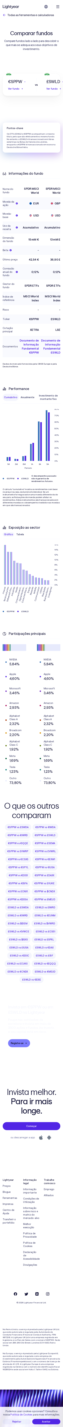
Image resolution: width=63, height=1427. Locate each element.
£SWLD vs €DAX (44, 947)
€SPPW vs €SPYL (18, 867)
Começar (31, 1126)
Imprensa (8, 1204)
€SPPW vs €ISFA (18, 883)
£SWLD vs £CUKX (17, 963)
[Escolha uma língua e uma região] (46, 6)
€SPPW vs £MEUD (44, 899)
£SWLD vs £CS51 (45, 931)
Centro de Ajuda (8, 1212)
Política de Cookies (29, 1244)
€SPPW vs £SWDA (18, 827)
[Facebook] (15, 1294)
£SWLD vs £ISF (44, 955)
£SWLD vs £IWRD (45, 907)
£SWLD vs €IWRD (18, 915)
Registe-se (19, 1043)
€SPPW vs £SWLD (45, 835)
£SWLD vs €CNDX (18, 971)
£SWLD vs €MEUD (45, 971)
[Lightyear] (11, 7)
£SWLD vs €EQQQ (45, 963)
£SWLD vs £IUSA (19, 947)
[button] (17, 81)
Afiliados (49, 1195)
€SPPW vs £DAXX (44, 875)
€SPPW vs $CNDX (44, 891)
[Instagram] (47, 1294)
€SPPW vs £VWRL (45, 851)
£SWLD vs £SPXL (44, 939)
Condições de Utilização (31, 1200)
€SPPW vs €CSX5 (18, 859)
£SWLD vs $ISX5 (18, 939)
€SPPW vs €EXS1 (18, 875)
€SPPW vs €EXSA (18, 899)
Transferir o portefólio (9, 1221)
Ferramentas (10, 1198)
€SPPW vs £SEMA (45, 843)
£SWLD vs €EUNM (45, 915)
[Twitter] (26, 1294)
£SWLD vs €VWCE (18, 931)
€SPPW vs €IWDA (45, 827)
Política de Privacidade (30, 1235)
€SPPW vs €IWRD (18, 835)
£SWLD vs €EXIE (31, 979)
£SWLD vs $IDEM (17, 923)
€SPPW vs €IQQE (18, 843)
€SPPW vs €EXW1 (45, 859)
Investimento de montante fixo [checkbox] (48, 397)
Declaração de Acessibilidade (31, 1255)
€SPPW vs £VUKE (44, 883)
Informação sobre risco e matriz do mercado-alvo (31, 1213)
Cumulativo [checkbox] (10, 397)
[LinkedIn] (37, 1294)
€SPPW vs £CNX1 (18, 891)
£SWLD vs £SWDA (18, 907)
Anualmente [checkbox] (27, 397)
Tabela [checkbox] (20, 534)
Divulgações (30, 1264)
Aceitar (46, 1421)
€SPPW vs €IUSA (45, 867)
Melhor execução (28, 1226)
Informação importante (30, 1191)
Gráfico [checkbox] (8, 534)
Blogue (7, 1191)
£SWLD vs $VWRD (44, 923)
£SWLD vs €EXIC (19, 955)
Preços (7, 1185)
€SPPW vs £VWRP (17, 851)
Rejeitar (16, 1421)
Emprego (49, 1189)
